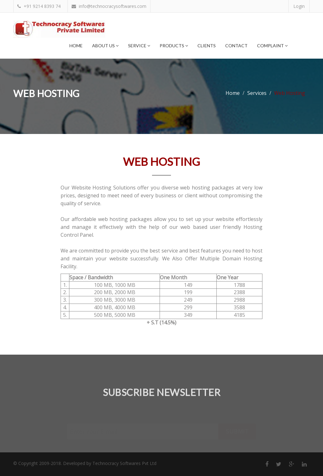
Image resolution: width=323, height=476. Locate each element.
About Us (105, 45)
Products (174, 45)
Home (76, 45)
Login (299, 6)
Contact (236, 45)
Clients (206, 45)
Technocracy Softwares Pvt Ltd (124, 463)
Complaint (272, 45)
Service (139, 45)
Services (257, 93)
